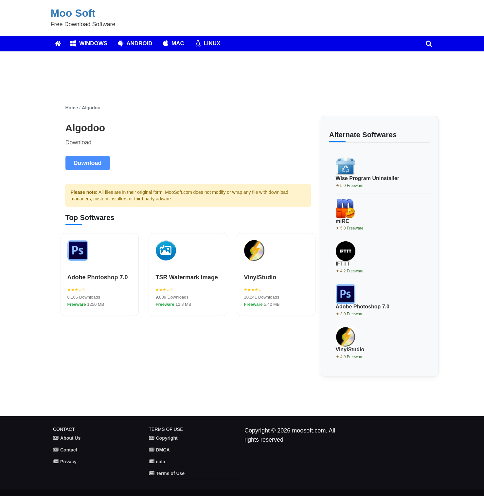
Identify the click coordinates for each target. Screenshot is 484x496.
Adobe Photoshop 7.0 (97, 277)
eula (160, 461)
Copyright (167, 438)
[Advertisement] (221, 78)
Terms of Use (170, 473)
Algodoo (91, 107)
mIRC (343, 221)
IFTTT (343, 263)
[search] (429, 43)
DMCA (163, 449)
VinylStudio (260, 277)
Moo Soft (73, 13)
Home (71, 107)
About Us (70, 438)
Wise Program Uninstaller (368, 178)
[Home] (58, 43)
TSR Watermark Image (186, 277)
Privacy (68, 461)
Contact (68, 449)
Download (88, 163)
